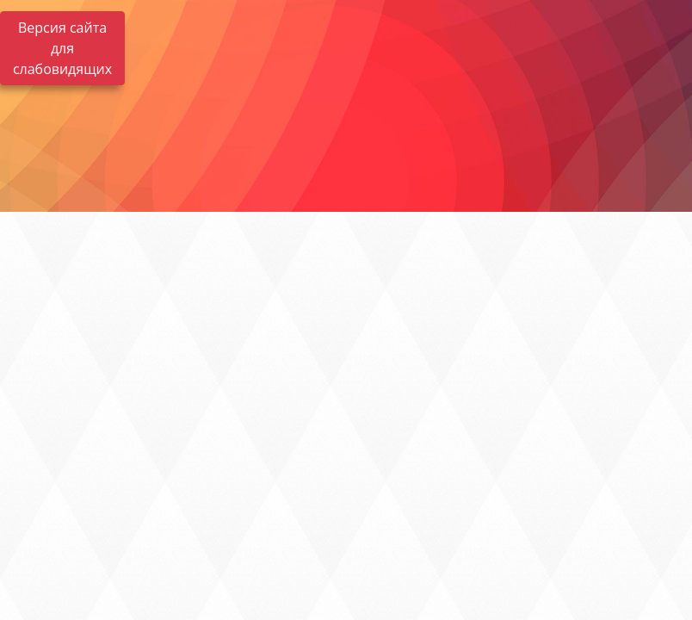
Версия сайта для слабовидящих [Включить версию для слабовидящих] (62, 48)
